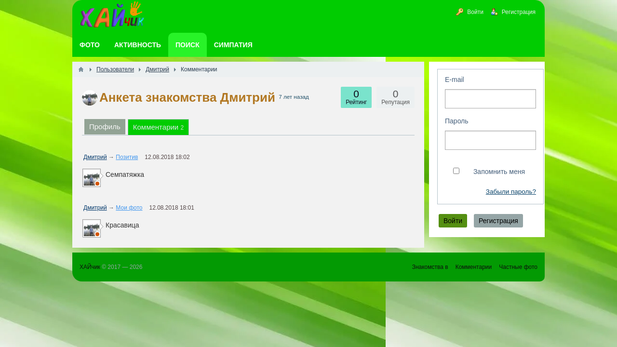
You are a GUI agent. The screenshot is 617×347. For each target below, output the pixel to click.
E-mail (454, 79)
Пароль (457, 121)
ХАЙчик (90, 267)
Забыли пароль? (511, 191)
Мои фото (129, 207)
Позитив (127, 157)
